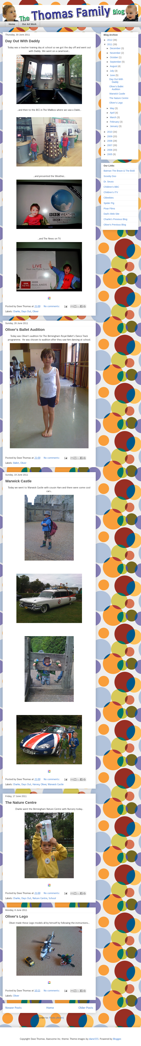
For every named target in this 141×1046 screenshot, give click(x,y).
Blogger (117, 1039)
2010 (110, 131)
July (112, 71)
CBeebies (109, 197)
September (116, 61)
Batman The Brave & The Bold (119, 170)
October (114, 57)
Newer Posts (13, 1008)
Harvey (36, 784)
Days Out (26, 311)
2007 (110, 145)
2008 (110, 141)
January (114, 126)
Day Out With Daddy (22, 41)
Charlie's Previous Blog (115, 219)
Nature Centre (39, 898)
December (115, 48)
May (112, 108)
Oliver (35, 311)
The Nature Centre (21, 802)
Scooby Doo (110, 176)
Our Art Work (29, 24)
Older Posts (85, 1008)
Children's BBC (111, 187)
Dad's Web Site (111, 213)
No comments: (52, 306)
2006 (110, 150)
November (115, 53)
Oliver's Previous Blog (115, 224)
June (112, 75)
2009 (110, 136)
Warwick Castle (18, 481)
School (52, 898)
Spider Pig (109, 203)
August (114, 66)
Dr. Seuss (109, 181)
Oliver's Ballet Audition (25, 330)
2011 (110, 44)
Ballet (16, 463)
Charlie (16, 311)
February (115, 121)
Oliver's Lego (16, 916)
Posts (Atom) (56, 1018)
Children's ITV (111, 192)
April (112, 112)
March (113, 117)
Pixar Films (109, 208)
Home (12, 24)
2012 (110, 40)
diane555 (94, 1039)
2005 (110, 154)
